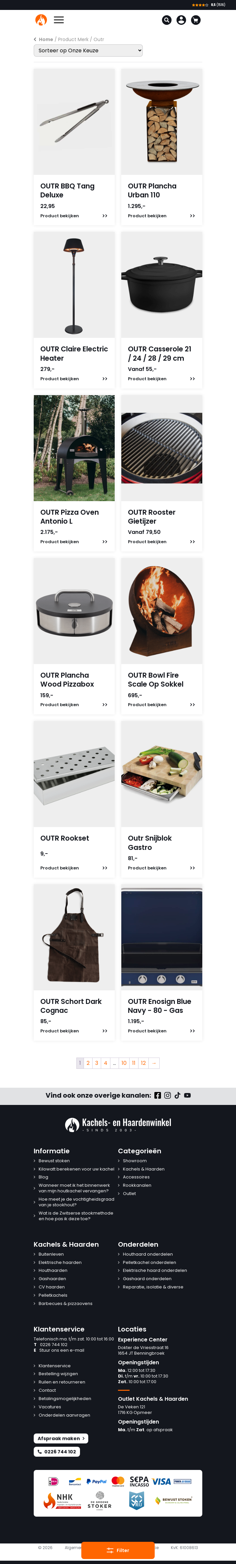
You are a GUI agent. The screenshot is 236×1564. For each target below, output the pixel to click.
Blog (43, 1177)
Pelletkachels (53, 1295)
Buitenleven (51, 1254)
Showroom (135, 1161)
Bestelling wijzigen (58, 1374)
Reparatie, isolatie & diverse (153, 1287)
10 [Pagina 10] (124, 1063)
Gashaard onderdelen (147, 1279)
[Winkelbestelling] (88, 50)
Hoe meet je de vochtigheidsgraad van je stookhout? (76, 1202)
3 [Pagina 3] (96, 1063)
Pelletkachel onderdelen (149, 1263)
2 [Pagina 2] (88, 1063)
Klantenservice (55, 1366)
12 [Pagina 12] (143, 1063)
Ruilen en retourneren (62, 1382)
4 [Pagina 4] (105, 1063)
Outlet (129, 1194)
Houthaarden (53, 1271)
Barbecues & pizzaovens (66, 1304)
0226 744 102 (50, 1345)
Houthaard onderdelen (148, 1254)
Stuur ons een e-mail (59, 1350)
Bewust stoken (54, 1161)
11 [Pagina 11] (134, 1063)
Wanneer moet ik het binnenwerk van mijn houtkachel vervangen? (74, 1188)
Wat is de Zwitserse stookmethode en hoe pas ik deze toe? (76, 1216)
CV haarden (52, 1287)
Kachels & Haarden (144, 1169)
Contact (47, 1390)
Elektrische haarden (60, 1263)
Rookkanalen (137, 1185)
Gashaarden (52, 1279)
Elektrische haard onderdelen (155, 1271)
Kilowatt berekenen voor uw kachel (76, 1169)
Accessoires (136, 1177)
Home (46, 39)
